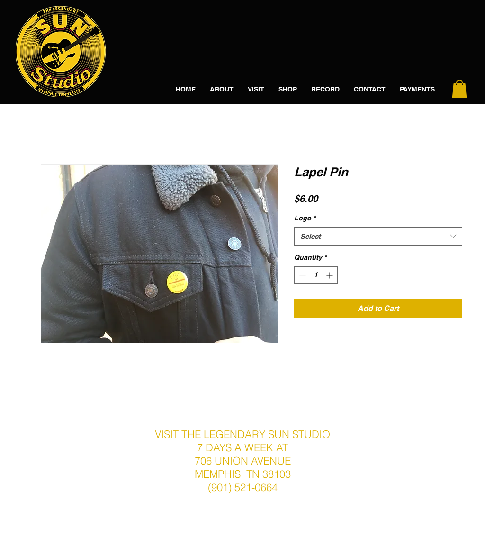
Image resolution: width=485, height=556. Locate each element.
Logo (304, 218)
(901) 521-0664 (243, 487)
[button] (459, 89)
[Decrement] (301, 275)
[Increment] (330, 275)
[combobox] (378, 236)
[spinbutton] (315, 275)
